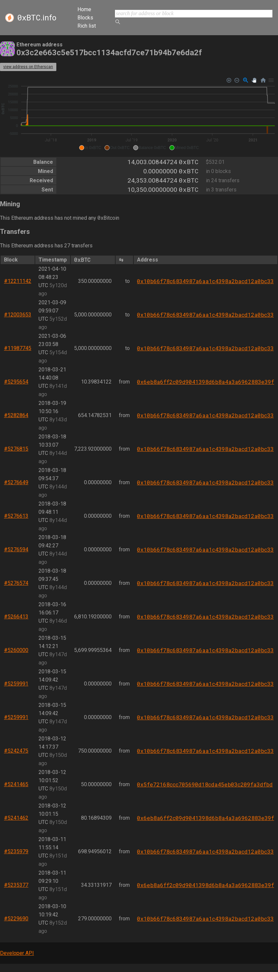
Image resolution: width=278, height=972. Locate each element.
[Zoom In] (229, 80)
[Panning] (254, 80)
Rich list (86, 26)
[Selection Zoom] (245, 80)
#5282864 (16, 415)
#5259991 (16, 684)
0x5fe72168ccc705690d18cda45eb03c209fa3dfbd (205, 784)
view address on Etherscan (28, 66)
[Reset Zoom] (263, 80)
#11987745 (17, 348)
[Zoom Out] (237, 80)
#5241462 (16, 818)
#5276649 (16, 482)
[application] (139, 114)
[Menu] (271, 80)
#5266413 (16, 616)
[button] (90, 147)
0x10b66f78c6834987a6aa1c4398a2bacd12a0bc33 (205, 281)
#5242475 (16, 751)
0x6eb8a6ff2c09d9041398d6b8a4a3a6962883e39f (205, 381)
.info (36, 17)
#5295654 (16, 382)
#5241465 (16, 784)
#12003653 (17, 315)
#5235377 (16, 885)
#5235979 (16, 851)
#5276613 (16, 516)
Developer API (17, 953)
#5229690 (16, 918)
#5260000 (16, 650)
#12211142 (17, 281)
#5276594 (16, 549)
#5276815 (16, 449)
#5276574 (16, 583)
